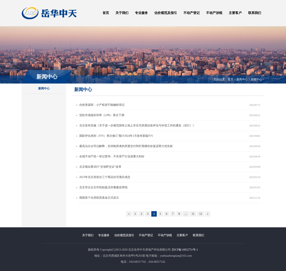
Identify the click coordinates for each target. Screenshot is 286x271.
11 (193, 213)
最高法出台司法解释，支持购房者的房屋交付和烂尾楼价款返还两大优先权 (126, 146)
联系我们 (254, 13)
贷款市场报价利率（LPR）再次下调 (101, 115)
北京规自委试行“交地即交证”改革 (100, 166)
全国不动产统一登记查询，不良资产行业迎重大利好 (111, 156)
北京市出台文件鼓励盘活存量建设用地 (103, 187)
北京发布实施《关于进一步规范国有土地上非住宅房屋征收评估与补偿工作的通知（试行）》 (137, 125)
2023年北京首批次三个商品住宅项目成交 (104, 177)
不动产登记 (191, 13)
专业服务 (141, 13)
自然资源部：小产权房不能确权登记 (102, 104)
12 (200, 213)
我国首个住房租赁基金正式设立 (99, 197)
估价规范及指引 (165, 13)
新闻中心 (44, 88)
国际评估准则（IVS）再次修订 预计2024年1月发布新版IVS (116, 135)
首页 (106, 13)
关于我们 (121, 13)
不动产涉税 (214, 13)
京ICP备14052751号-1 (185, 249)
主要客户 (235, 13)
